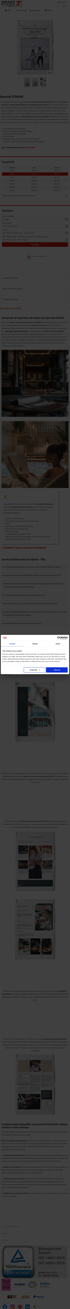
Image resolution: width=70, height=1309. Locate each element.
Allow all (57, 670)
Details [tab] (35, 644)
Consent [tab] (12, 644)
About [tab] (58, 644)
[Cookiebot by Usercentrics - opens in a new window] (59, 637)
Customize (35, 670)
